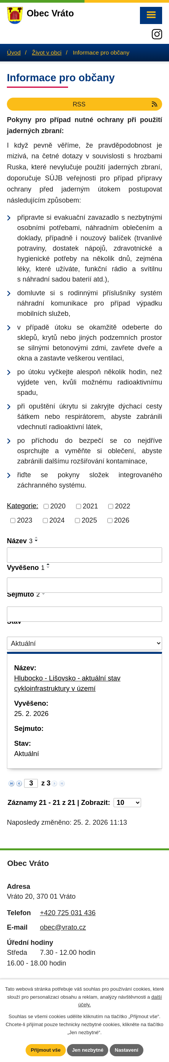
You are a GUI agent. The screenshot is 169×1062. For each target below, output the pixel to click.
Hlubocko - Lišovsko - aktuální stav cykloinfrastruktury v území (67, 683)
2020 (58, 506)
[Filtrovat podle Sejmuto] (84, 614)
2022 (122, 506)
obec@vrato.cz (63, 927)
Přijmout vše (45, 1050)
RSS (115, 104)
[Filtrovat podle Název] (84, 555)
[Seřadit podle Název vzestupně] (36, 537)
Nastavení (126, 1050)
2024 (57, 520)
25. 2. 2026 (31, 714)
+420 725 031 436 (68, 913)
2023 (24, 520)
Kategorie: (22, 506)
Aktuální (26, 754)
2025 (89, 520)
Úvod (14, 52)
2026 (121, 520)
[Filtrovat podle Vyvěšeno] (84, 585)
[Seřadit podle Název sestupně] (36, 540)
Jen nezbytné (87, 1050)
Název (19, 541)
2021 (90, 506)
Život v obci (47, 52)
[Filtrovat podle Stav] (84, 643)
